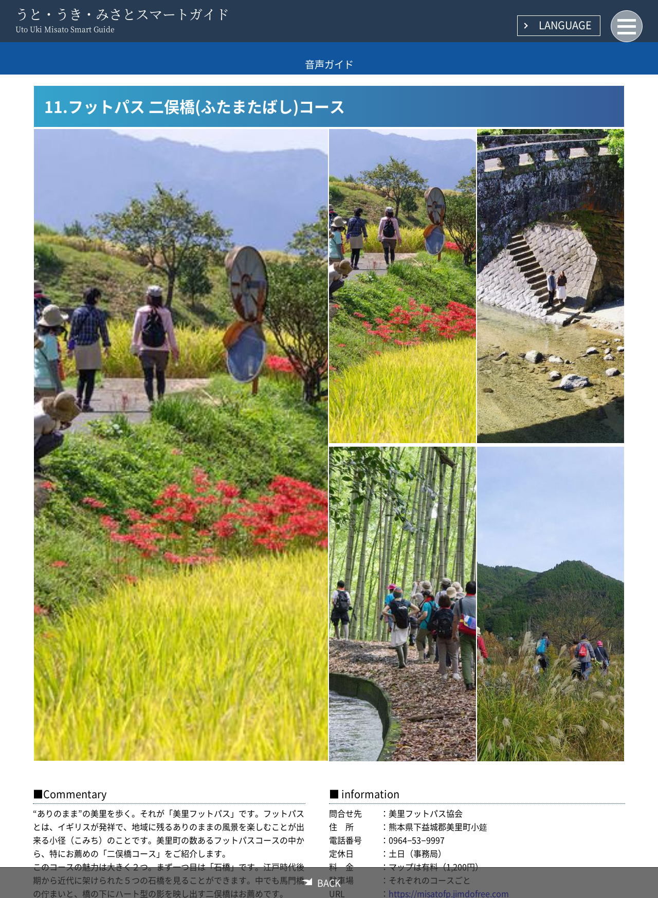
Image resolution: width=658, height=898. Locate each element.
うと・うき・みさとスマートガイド (122, 13)
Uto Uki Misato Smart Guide (65, 29)
